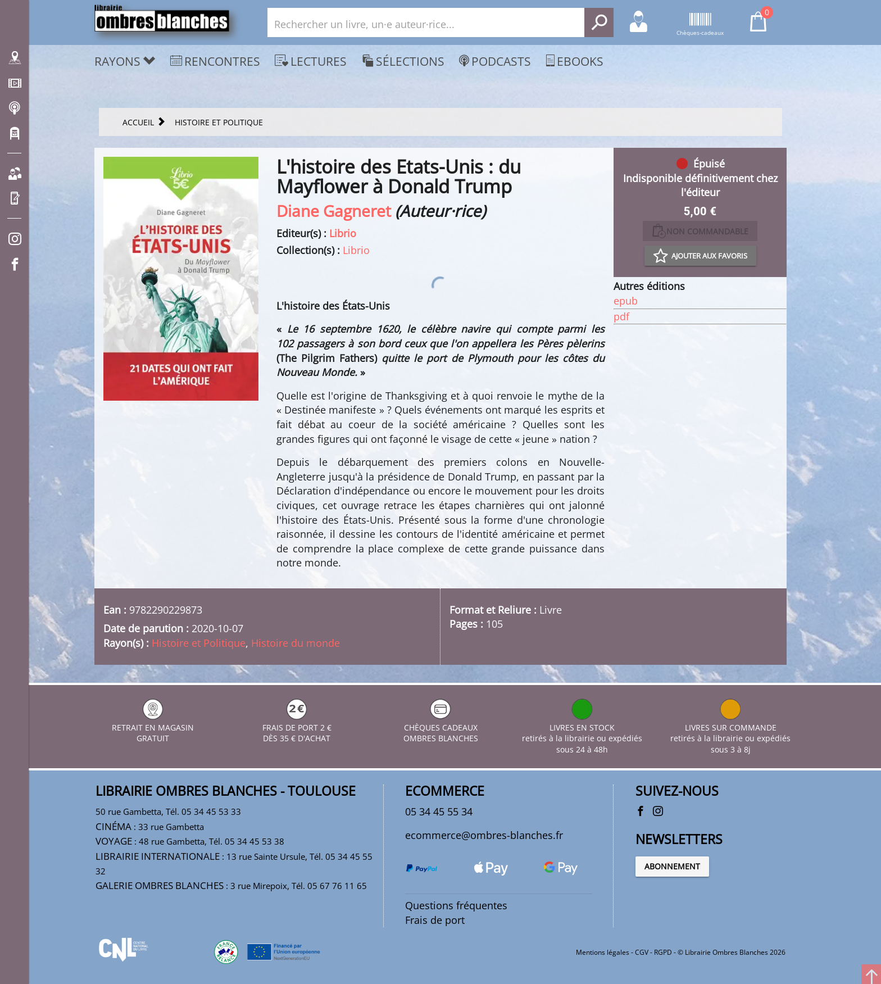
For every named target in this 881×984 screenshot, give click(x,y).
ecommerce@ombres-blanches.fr (484, 835)
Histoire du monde (295, 643)
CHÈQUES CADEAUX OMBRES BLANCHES (440, 727)
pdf (621, 316)
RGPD (663, 952)
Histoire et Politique (199, 643)
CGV (641, 952)
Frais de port (435, 920)
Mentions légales (602, 952)
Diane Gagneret (333, 210)
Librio (342, 233)
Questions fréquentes (456, 905)
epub (626, 300)
